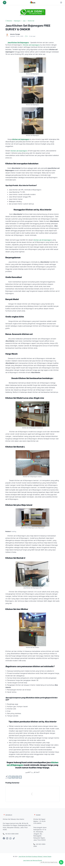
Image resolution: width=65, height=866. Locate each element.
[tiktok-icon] (14, 838)
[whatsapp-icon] (10, 838)
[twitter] (13, 777)
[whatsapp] (16, 777)
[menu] (4, 2)
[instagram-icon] (7, 838)
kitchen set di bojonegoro (43, 240)
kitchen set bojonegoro (19, 151)
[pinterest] (20, 777)
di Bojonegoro (16, 765)
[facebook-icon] (4, 838)
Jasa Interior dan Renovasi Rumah (32, 860)
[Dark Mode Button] (61, 3)
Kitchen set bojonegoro (31, 45)
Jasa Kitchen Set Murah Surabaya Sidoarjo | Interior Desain (35, 856)
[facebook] (9, 777)
